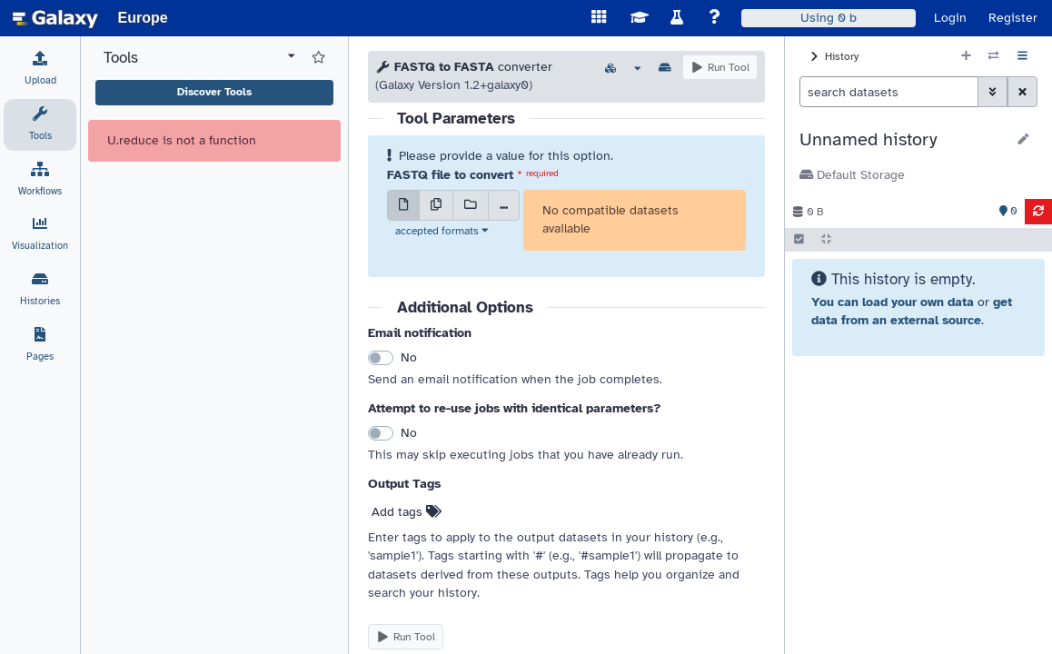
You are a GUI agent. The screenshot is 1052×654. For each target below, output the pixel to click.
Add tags (407, 512)
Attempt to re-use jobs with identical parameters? (514, 408)
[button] (902, 140)
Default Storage (852, 175)
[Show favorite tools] (318, 58)
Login (950, 17)
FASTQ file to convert (450, 175)
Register (1012, 17)
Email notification (419, 333)
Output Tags (404, 483)
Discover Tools (214, 91)
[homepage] (55, 18)
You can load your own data (892, 302)
